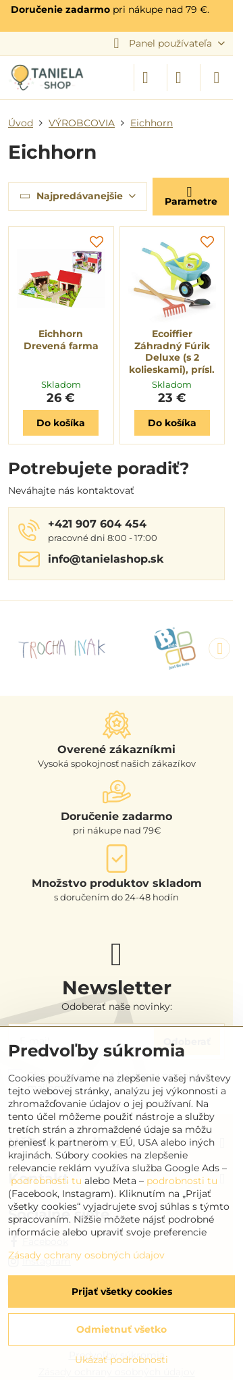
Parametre (191, 196)
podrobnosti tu (46, 1181)
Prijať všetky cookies (122, 1291)
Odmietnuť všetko (121, 1329)
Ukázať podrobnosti (121, 1360)
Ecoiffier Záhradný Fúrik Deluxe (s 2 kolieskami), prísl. (172, 352)
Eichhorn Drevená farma (61, 340)
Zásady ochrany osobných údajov (86, 1255)
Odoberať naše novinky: (116, 1006)
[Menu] (216, 77)
